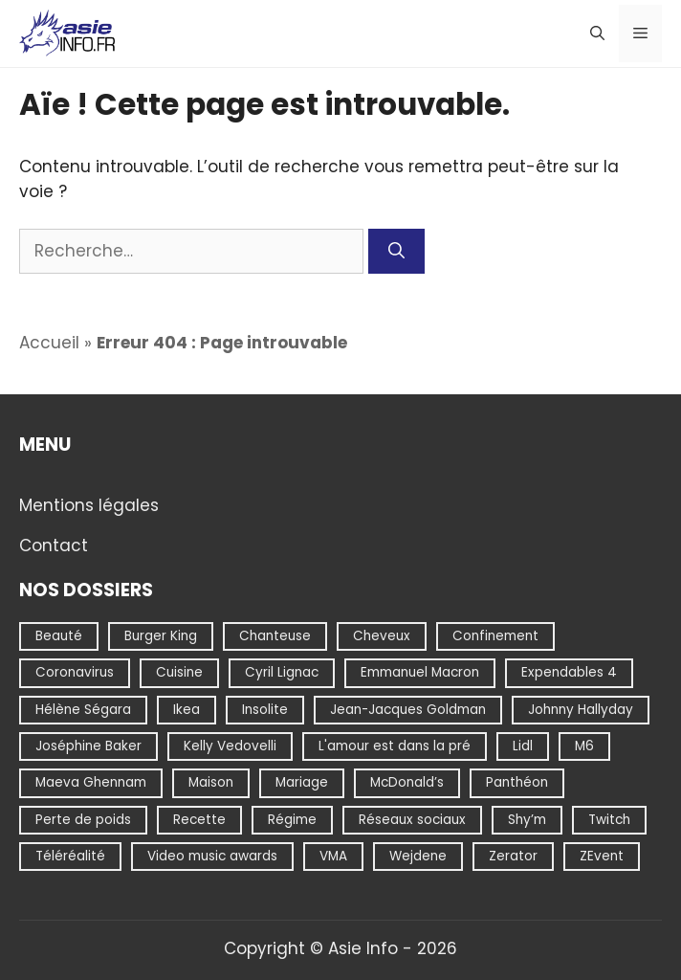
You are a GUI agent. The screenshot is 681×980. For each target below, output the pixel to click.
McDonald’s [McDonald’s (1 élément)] (407, 782)
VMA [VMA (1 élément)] (333, 856)
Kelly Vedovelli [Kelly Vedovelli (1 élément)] (230, 746)
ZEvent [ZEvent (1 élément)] (602, 856)
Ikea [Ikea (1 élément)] (186, 709)
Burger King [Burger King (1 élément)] (160, 636)
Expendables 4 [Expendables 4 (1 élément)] (569, 672)
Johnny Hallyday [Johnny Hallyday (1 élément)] (580, 709)
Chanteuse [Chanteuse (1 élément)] (275, 636)
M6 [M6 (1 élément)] (584, 746)
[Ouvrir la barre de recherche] (597, 33)
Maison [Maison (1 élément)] (210, 782)
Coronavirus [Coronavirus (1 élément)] (74, 672)
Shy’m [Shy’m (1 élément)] (527, 819)
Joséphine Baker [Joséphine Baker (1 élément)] (88, 746)
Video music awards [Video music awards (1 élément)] (212, 856)
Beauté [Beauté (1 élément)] (58, 636)
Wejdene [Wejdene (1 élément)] (418, 856)
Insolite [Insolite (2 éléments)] (265, 709)
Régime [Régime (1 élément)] (292, 819)
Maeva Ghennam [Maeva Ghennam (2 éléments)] (90, 782)
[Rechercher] (396, 252)
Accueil (49, 342)
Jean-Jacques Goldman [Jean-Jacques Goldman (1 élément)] (408, 709)
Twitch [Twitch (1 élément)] (609, 819)
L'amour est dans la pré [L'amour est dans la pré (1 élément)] (395, 746)
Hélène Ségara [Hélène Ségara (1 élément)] (83, 709)
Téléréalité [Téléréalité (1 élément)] (70, 856)
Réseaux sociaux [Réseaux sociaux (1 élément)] (412, 819)
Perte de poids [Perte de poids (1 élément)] (83, 819)
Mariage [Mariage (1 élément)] (301, 782)
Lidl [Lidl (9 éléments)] (523, 746)
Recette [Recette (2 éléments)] (199, 819)
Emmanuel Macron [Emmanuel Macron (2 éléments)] (420, 672)
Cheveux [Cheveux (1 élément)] (381, 636)
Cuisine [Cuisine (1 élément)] (179, 672)
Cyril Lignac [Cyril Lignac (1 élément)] (282, 672)
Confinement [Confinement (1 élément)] (495, 636)
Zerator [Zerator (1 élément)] (513, 856)
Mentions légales (89, 504)
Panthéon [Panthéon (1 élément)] (517, 782)
